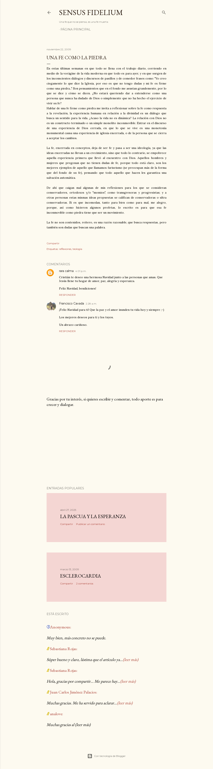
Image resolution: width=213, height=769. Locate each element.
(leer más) (130, 659)
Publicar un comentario (90, 524)
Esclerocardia (80, 576)
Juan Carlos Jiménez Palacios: (73, 692)
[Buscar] (163, 12)
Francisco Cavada (71, 303)
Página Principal (76, 29)
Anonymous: (60, 627)
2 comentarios (84, 583)
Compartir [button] (53, 243)
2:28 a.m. (91, 303)
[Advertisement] (106, 447)
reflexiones (65, 248)
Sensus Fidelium (91, 12)
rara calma (66, 271)
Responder (67, 294)
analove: (56, 713)
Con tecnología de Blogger (106, 756)
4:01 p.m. (81, 271)
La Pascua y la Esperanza (93, 516)
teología (77, 248)
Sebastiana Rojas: (63, 648)
